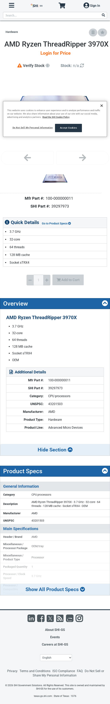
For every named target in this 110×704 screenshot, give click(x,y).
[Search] (103, 15)
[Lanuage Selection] (56, 657)
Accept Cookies (68, 127)
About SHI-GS (55, 630)
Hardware (12, 31)
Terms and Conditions (35, 671)
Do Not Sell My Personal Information (33, 127)
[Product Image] (55, 178)
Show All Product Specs (55, 589)
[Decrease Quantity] (30, 280)
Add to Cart (68, 280)
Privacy (12, 671)
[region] (55, 119)
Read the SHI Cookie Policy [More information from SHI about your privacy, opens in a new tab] (56, 117)
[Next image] (82, 158)
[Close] (101, 105)
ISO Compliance (63, 671)
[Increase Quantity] (46, 280)
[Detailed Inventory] (72, 65)
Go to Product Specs (56, 223)
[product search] (55, 15)
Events (55, 637)
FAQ (80, 671)
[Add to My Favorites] (102, 32)
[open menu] (11, 5)
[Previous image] (27, 158)
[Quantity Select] (38, 280)
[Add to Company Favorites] (93, 32)
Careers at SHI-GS (55, 644)
